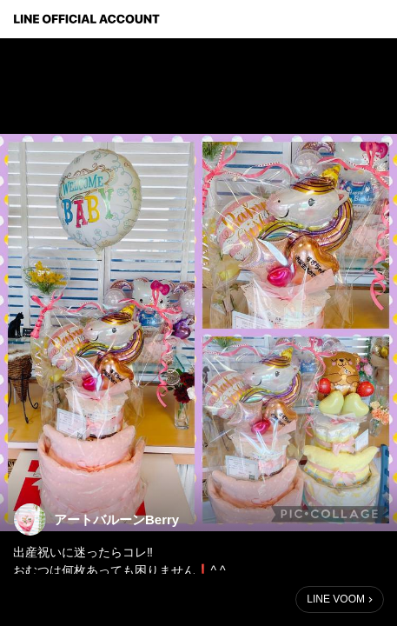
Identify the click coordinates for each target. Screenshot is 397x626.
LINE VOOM (336, 599)
